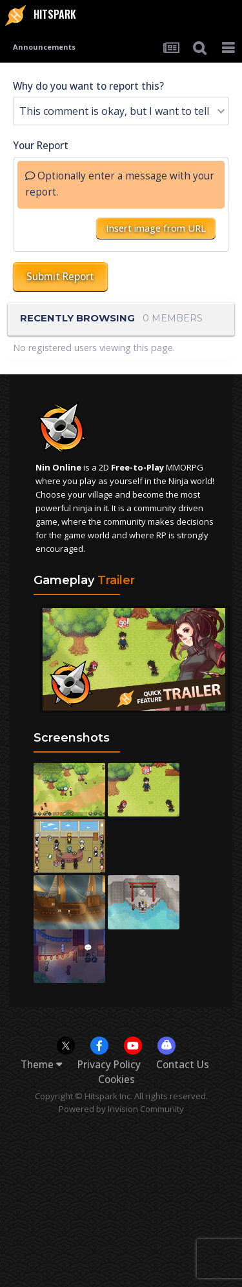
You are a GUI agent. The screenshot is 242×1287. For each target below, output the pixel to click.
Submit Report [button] (60, 276)
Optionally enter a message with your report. (119, 184)
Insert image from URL (156, 228)
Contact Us (182, 1064)
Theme (41, 1064)
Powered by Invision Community (121, 1109)
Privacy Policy (109, 1064)
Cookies (116, 1079)
